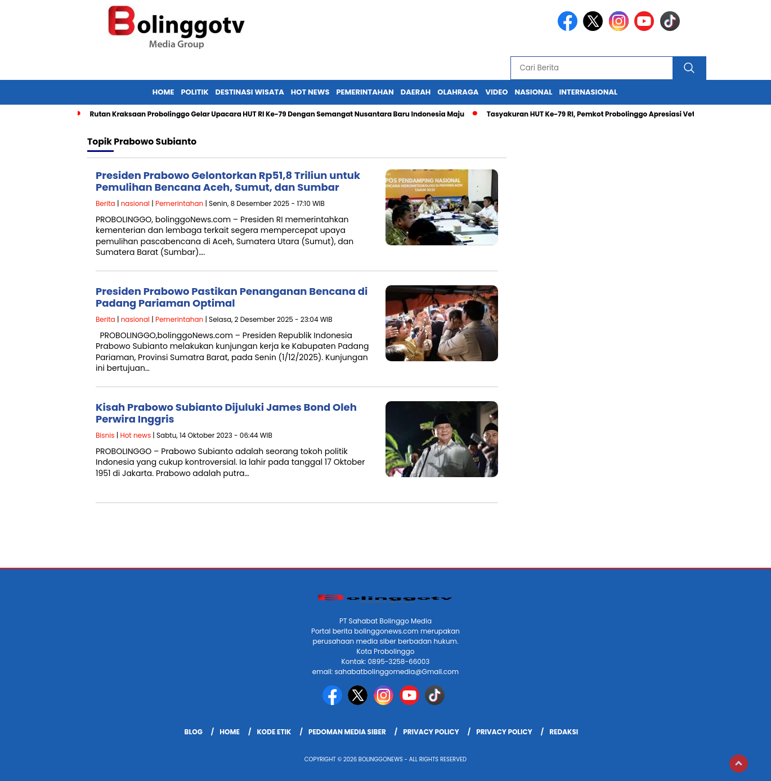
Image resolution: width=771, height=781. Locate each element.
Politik (195, 92)
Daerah (416, 92)
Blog (194, 732)
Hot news (135, 435)
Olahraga (457, 92)
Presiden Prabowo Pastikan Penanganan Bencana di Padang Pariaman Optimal (231, 297)
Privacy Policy (431, 732)
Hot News (310, 92)
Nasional (533, 92)
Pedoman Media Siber (347, 732)
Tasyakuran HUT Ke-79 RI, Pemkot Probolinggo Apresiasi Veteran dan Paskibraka (627, 114)
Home (163, 92)
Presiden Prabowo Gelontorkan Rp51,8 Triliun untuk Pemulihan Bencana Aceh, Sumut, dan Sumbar (228, 181)
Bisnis (105, 435)
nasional (135, 203)
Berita (105, 203)
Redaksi (563, 732)
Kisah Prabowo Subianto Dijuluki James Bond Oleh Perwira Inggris (226, 413)
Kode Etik (274, 732)
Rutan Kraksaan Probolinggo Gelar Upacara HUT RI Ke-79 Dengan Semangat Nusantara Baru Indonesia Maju (276, 114)
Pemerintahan (364, 92)
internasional (588, 92)
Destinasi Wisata (249, 92)
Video (496, 92)
